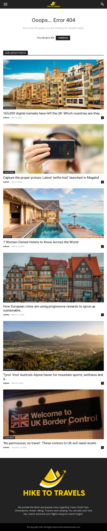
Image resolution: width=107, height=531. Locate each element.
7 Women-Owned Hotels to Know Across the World (40, 242)
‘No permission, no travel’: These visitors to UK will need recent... (50, 443)
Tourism (7, 237)
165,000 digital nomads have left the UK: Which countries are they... (52, 113)
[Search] (102, 4)
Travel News (9, 172)
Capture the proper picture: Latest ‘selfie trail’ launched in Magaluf (51, 178)
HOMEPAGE (63, 38)
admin (6, 117)
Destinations (9, 108)
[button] (5, 4)
